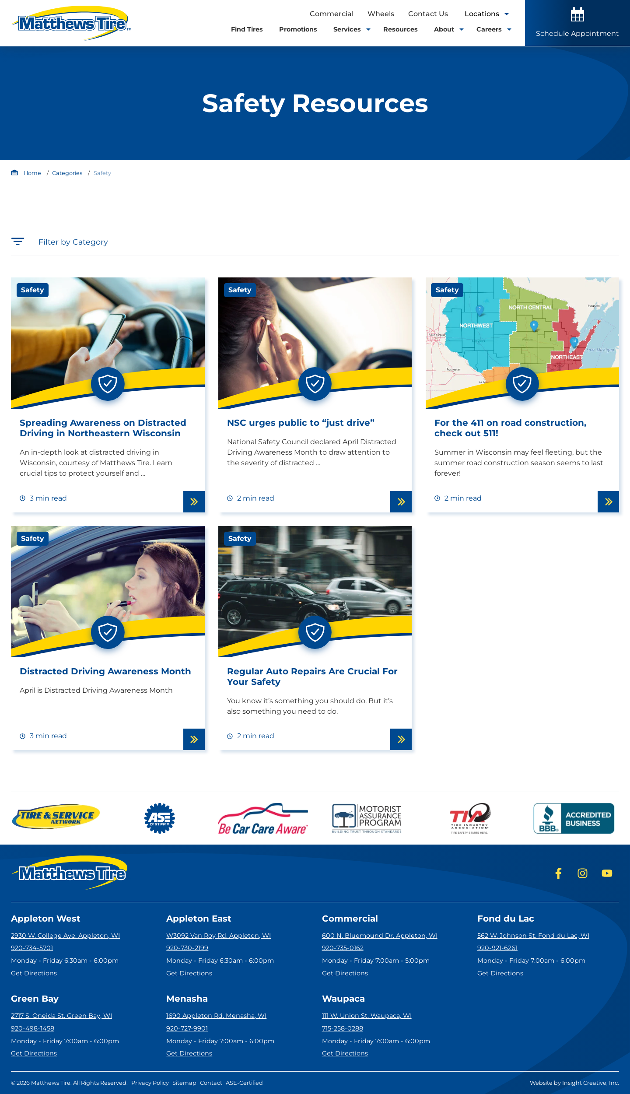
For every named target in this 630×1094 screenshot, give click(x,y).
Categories (67, 173)
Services (350, 29)
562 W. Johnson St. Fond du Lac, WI (533, 936)
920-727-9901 (187, 1028)
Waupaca (343, 998)
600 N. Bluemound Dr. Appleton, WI (380, 936)
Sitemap (184, 1083)
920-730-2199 (187, 948)
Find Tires (247, 29)
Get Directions (34, 973)
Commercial (332, 14)
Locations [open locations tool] (486, 14)
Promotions (298, 29)
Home (32, 173)
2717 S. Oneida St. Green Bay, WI (61, 1016)
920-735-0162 (343, 948)
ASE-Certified (244, 1083)
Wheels (381, 14)
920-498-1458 (32, 1028)
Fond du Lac (505, 918)
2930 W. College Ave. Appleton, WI (65, 936)
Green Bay (35, 998)
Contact (211, 1083)
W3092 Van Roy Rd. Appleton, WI (218, 936)
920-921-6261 (497, 948)
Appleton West (45, 918)
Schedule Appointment (577, 22)
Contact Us (428, 14)
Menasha (187, 998)
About (447, 29)
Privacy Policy (150, 1083)
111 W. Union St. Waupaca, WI (367, 1016)
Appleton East (198, 918)
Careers (492, 29)
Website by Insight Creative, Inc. (574, 1083)
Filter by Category (59, 241)
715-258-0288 (342, 1028)
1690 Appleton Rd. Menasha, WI (216, 1016)
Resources (400, 29)
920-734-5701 (32, 948)
